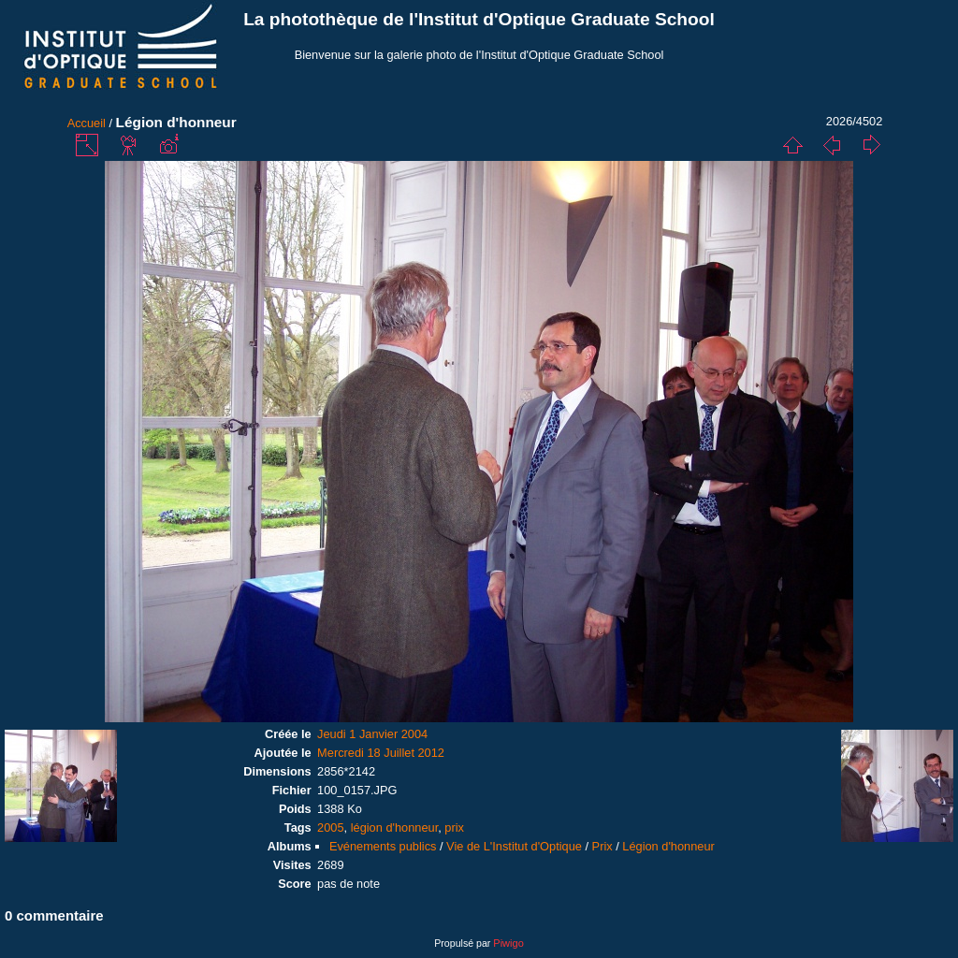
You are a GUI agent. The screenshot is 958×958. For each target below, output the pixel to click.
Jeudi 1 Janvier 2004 (372, 734)
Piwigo (508, 943)
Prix (602, 846)
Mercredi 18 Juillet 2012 (380, 753)
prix (454, 827)
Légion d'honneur (668, 846)
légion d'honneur (395, 827)
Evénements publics (383, 846)
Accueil (86, 123)
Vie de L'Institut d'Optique (514, 846)
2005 (330, 827)
